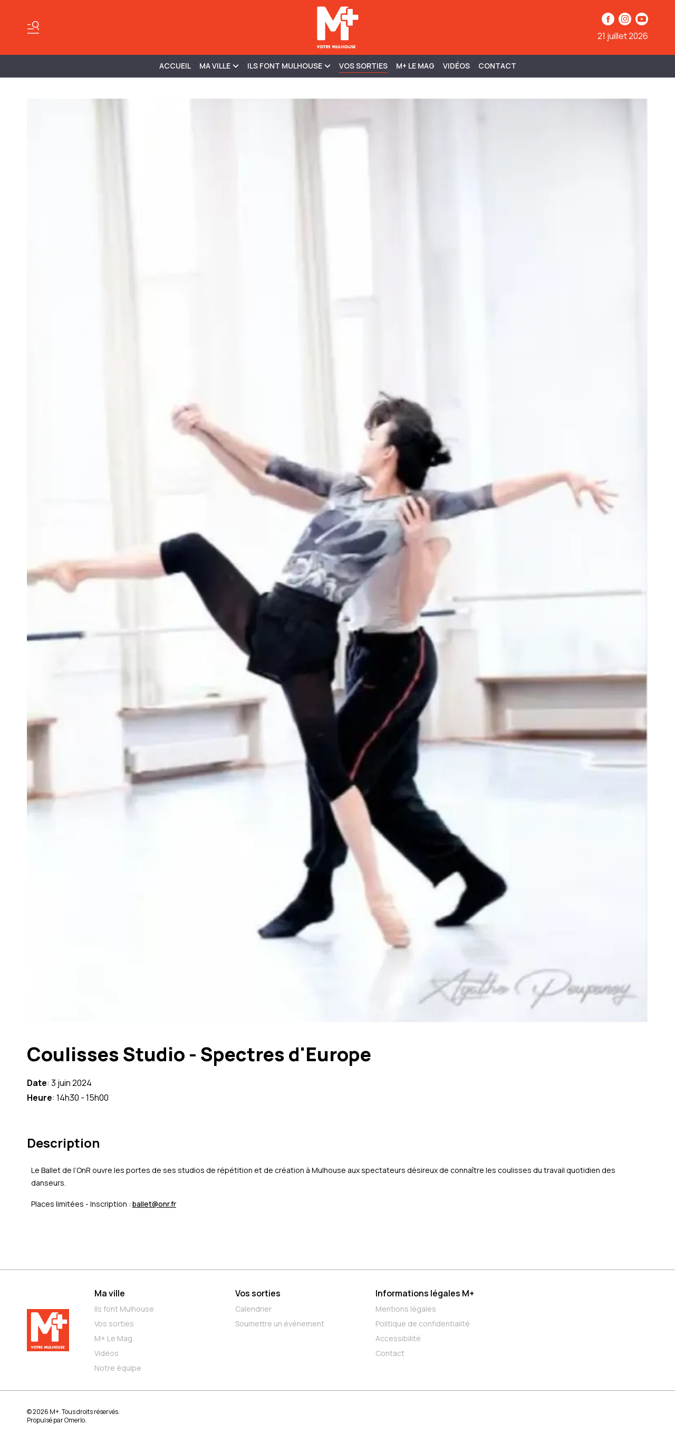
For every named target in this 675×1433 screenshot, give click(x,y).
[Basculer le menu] (33, 27)
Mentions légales (405, 1309)
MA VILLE (219, 66)
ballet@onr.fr (154, 1204)
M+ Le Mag (415, 66)
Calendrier (253, 1309)
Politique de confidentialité (422, 1324)
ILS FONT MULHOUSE (289, 66)
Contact (497, 66)
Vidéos (456, 66)
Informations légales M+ (424, 1293)
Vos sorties (363, 66)
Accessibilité (398, 1338)
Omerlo (74, 1420)
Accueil (175, 66)
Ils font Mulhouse (124, 1309)
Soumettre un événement (279, 1324)
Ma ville (109, 1293)
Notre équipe (117, 1368)
